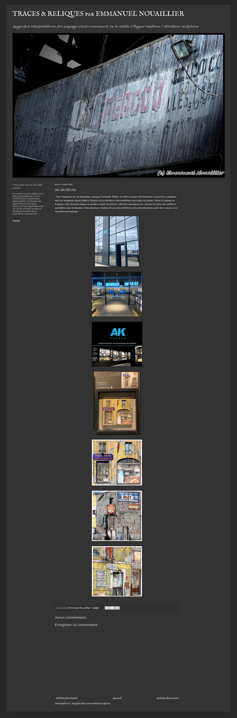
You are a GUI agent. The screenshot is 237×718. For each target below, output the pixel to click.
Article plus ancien (167, 698)
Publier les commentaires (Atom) (91, 703)
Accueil (117, 698)
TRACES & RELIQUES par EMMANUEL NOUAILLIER (98, 14)
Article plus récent (66, 698)
